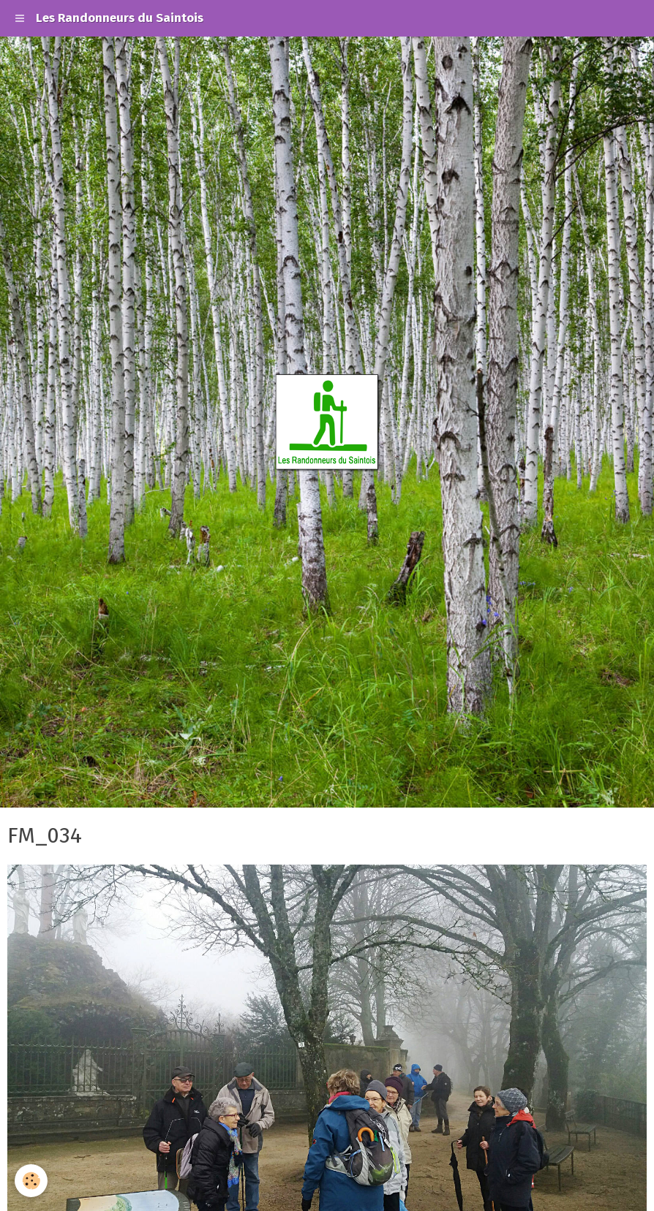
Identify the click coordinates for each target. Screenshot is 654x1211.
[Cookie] (31, 1180)
